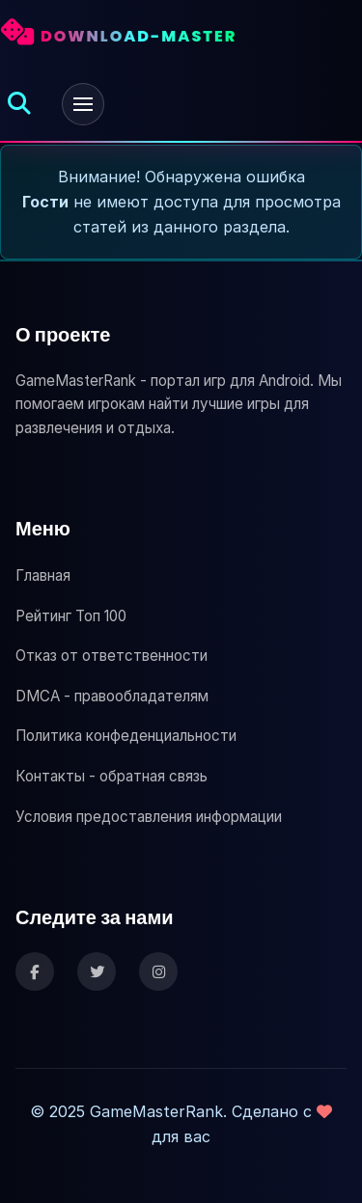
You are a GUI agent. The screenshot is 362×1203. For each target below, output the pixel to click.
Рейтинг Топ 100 (70, 616)
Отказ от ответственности (111, 655)
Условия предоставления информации (148, 816)
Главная (42, 575)
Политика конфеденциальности (126, 735)
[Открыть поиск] (19, 104)
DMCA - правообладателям (112, 696)
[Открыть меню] (83, 104)
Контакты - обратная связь (111, 776)
